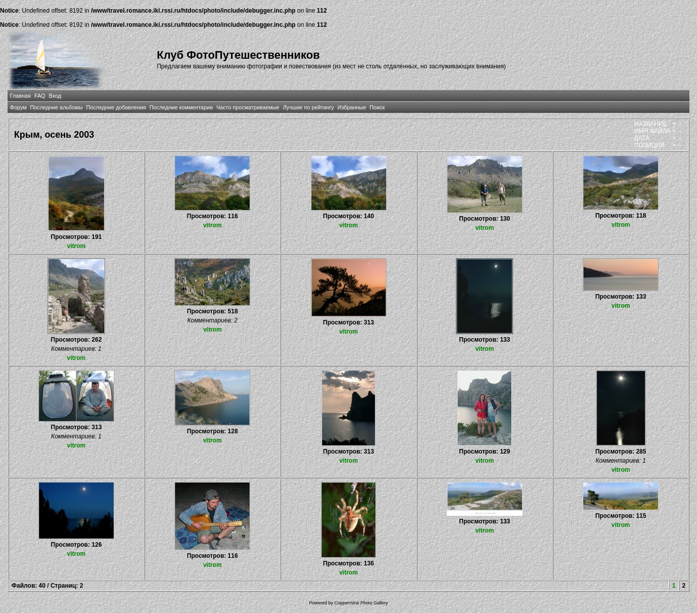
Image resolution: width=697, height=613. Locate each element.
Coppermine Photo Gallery (361, 602)
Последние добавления (116, 107)
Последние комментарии (181, 107)
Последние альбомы (56, 107)
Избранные (352, 107)
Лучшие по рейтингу (308, 107)
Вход (55, 96)
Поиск (377, 107)
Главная (20, 96)
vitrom (76, 246)
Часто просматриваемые (248, 107)
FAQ (39, 96)
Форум (18, 107)
